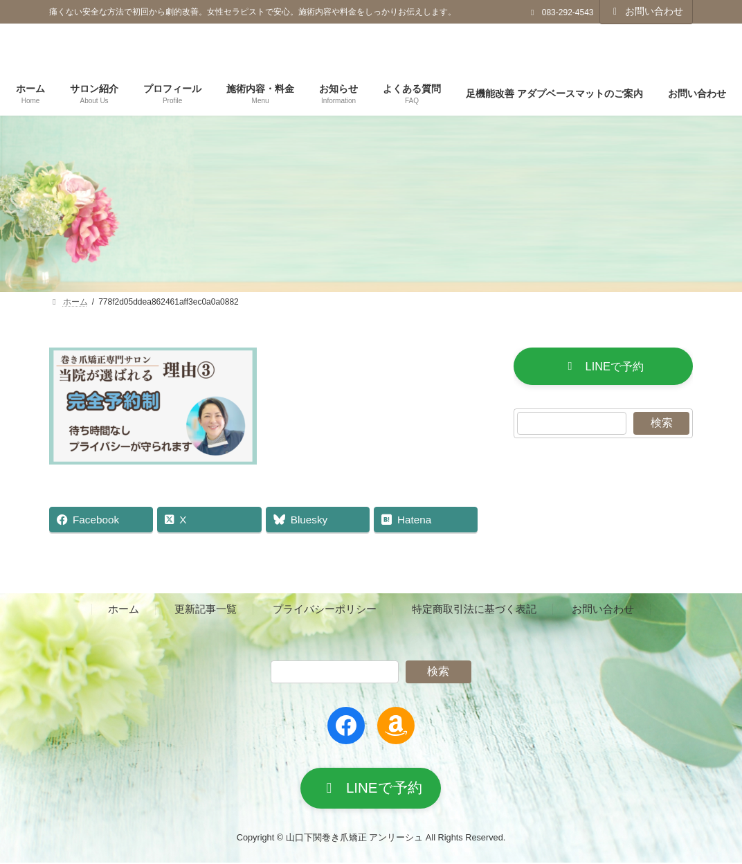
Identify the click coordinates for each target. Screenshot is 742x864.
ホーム (123, 609)
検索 (661, 423)
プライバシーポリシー (325, 609)
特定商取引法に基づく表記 (474, 609)
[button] (603, 367)
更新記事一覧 (205, 609)
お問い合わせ (646, 11)
